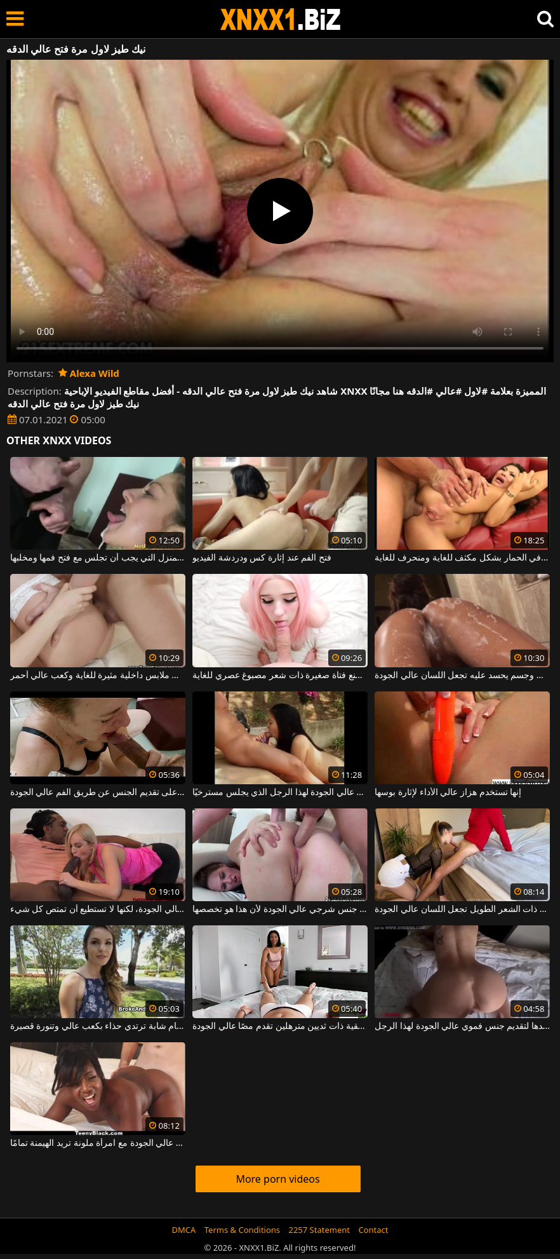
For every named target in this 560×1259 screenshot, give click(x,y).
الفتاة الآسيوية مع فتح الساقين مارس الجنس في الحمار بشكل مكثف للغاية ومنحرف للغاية (462, 558)
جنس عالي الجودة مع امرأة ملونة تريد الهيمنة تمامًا (97, 1143)
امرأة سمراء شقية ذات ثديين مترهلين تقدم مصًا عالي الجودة (280, 1026)
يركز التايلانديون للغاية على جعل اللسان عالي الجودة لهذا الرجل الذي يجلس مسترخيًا (280, 792)
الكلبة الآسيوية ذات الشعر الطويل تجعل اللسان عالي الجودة (462, 909)
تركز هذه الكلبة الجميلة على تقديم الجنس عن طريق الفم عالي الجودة (97, 792)
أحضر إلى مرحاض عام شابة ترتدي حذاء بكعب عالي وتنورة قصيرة (97, 1026)
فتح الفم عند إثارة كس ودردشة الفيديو (261, 558)
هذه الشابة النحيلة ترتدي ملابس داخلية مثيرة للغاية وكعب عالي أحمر (97, 675)
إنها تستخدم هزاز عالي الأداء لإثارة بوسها (448, 792)
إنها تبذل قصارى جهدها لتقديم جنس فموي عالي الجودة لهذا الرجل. (462, 1026)
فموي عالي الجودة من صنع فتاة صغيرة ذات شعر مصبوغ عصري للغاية (280, 675)
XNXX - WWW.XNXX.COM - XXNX (280, 19)
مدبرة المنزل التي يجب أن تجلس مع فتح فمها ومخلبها (97, 558)
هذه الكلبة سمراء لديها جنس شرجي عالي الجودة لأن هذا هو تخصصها (280, 909)
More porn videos (277, 1179)
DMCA (184, 1229)
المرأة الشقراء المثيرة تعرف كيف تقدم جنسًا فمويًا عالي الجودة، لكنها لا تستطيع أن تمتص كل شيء (97, 909)
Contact (373, 1229)
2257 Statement (319, 1229)
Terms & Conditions (242, 1229)
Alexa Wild (88, 373)
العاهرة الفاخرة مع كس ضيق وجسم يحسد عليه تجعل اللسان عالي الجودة (462, 675)
